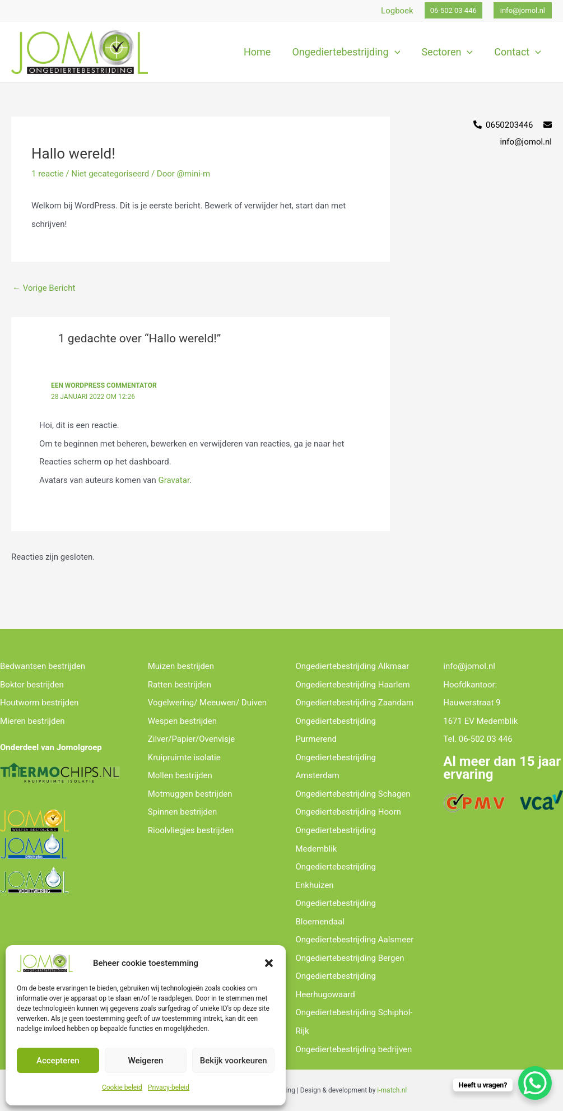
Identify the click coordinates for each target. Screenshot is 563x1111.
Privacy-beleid (168, 1087)
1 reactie (47, 174)
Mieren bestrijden (32, 721)
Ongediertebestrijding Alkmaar (353, 666)
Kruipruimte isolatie (184, 757)
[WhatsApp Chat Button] (535, 1083)
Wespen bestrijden (182, 721)
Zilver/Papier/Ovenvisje (191, 739)
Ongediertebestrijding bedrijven (354, 1049)
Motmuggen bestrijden (190, 794)
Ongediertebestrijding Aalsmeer (355, 940)
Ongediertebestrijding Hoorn (348, 812)
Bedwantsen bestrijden (42, 666)
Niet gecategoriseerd (110, 174)
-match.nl (393, 1090)
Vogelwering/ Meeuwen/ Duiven (207, 703)
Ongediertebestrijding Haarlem (353, 685)
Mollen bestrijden (180, 775)
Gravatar (173, 480)
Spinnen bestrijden (182, 812)
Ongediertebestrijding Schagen (353, 794)
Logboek (397, 11)
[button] (268, 963)
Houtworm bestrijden (39, 703)
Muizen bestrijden (181, 666)
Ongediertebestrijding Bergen (350, 958)
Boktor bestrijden (32, 685)
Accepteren (58, 1061)
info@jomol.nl (469, 666)
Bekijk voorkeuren (233, 1061)
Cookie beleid (122, 1087)
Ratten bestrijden (179, 685)
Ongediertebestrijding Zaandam (355, 703)
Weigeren (146, 1061)
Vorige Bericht (43, 288)
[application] (397, 52)
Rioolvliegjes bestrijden (191, 830)
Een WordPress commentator (104, 385)
